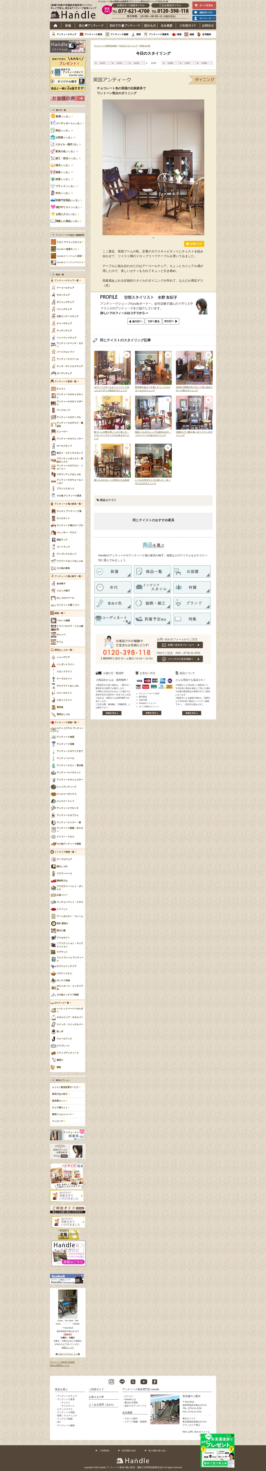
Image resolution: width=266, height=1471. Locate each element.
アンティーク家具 (93, 34)
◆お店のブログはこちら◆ (67, 1354)
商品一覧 (60, 274)
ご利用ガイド (188, 25)
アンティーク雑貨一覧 (65, 722)
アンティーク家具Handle (105, 46)
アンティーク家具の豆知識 (62, 1362)
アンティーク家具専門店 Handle (140, 1389)
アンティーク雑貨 (119, 34)
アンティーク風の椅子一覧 (67, 576)
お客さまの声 (96, 1396)
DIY (59, 1422)
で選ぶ (65, 144)
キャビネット (68, 1405)
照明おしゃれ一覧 (63, 650)
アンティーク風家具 (159, 34)
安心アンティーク (91, 25)
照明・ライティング (67, 1415)
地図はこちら (68, 1347)
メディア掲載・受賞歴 (136, 1421)
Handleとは (130, 1399)
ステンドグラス (65, 1409)
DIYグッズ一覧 (61, 1003)
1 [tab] (153, 237)
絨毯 (192, 34)
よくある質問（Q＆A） (102, 1404)
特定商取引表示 (129, 1450)
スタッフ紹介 (131, 1418)
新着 (68, 25)
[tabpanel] (153, 167)
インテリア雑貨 (65, 1419)
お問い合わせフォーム (199, 1431)
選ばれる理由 (131, 1402)
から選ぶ (61, 116)
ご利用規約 (104, 1450)
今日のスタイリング (128, 46)
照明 (138, 34)
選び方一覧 (61, 110)
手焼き (69, 242)
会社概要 (167, 25)
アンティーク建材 (66, 1425)
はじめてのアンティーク (124, 25)
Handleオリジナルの (69, 256)
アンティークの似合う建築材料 (70, 235)
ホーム (55, 25)
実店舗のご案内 (191, 1396)
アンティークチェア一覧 (66, 280)
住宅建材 (206, 34)
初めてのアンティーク (136, 1405)
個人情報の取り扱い (157, 1450)
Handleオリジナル (70, 262)
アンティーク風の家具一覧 (67, 504)
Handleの (67, 249)
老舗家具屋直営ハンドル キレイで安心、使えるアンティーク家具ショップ (74, 12)
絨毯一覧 (58, 613)
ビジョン (129, 1396)
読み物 (150, 25)
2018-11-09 (145, 46)
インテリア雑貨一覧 (64, 852)
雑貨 (179, 34)
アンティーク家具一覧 (65, 381)
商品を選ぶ (61, 1389)
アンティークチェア (67, 34)
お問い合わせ (208, 25)
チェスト (65, 1402)
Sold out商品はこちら (60, 1365)
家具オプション (63, 1080)
